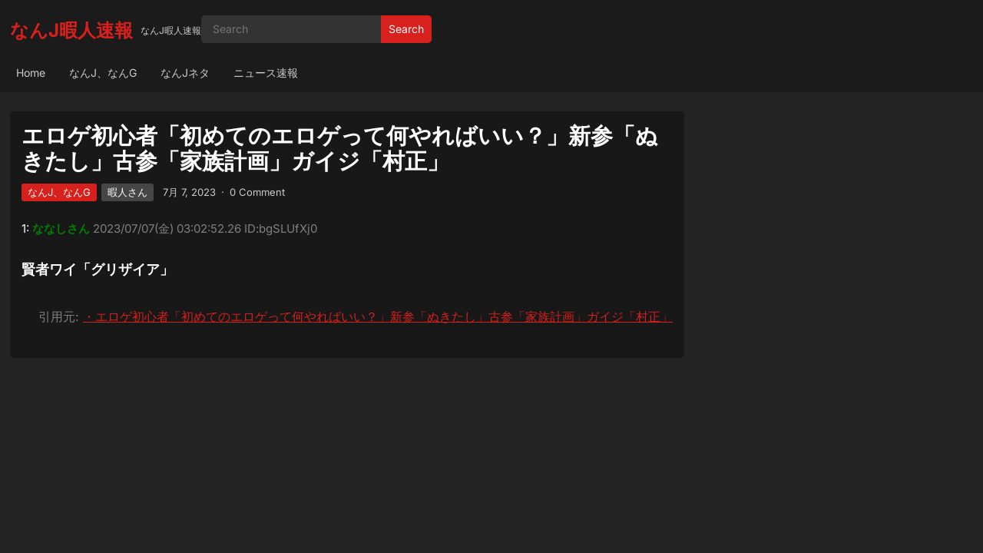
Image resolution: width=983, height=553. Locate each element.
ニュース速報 (265, 72)
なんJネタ (185, 72)
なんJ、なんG (103, 72)
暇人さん (127, 192)
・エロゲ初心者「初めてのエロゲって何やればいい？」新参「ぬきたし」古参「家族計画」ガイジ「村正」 (378, 316)
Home (30, 72)
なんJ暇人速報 (71, 30)
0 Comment (257, 192)
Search (406, 28)
